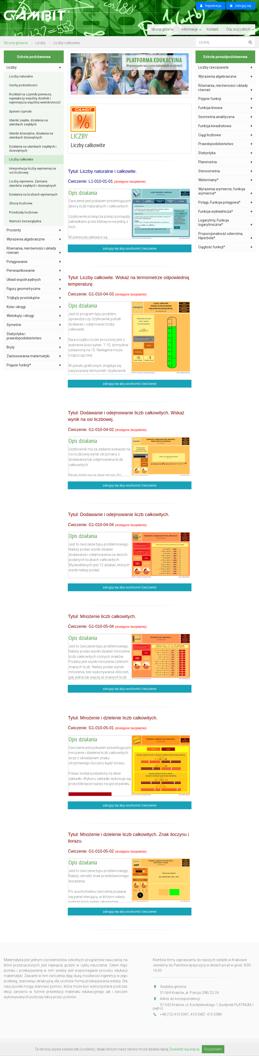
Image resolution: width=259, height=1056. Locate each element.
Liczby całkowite (21, 159)
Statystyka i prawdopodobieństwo (34, 336)
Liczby (34, 67)
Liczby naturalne (21, 76)
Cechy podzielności (23, 85)
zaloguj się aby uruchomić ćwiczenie (129, 248)
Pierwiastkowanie (34, 270)
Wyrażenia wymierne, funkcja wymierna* (225, 191)
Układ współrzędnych (34, 280)
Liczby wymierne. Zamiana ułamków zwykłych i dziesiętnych (32, 183)
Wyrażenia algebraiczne (34, 239)
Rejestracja (210, 6)
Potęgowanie (34, 262)
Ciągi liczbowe (225, 135)
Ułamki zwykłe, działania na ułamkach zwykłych (28, 122)
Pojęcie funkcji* (34, 365)
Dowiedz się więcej (184, 1049)
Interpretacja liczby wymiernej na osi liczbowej (32, 170)
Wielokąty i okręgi (34, 316)
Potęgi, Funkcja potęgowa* (225, 202)
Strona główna (162, 29)
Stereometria (225, 171)
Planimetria (225, 162)
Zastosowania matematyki (34, 356)
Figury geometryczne (34, 289)
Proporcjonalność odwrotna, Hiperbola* (225, 236)
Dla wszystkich (238, 29)
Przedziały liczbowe (23, 212)
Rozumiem (213, 1049)
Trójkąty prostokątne (34, 298)
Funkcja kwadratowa (225, 126)
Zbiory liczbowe (20, 203)
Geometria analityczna (225, 117)
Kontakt (212, 29)
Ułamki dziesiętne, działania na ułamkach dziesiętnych (31, 135)
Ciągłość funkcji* (225, 247)
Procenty (34, 230)
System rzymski (20, 111)
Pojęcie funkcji (225, 99)
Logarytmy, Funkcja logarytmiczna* (225, 222)
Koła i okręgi (34, 307)
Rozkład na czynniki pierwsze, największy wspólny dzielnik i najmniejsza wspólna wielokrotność (35, 98)
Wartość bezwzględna (25, 221)
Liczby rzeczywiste (225, 67)
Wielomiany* (225, 180)
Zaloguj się (240, 6)
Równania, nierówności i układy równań (34, 250)
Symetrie (34, 325)
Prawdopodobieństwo (225, 144)
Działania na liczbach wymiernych (33, 194)
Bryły (34, 347)
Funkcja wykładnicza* (225, 211)
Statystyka (225, 153)
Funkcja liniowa (225, 108)
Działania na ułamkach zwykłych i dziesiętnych (32, 148)
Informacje (190, 29)
